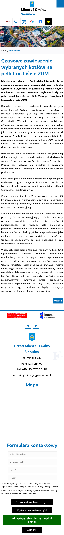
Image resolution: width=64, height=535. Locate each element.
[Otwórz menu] (60, 3)
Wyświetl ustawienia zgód (32, 510)
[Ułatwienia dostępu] (48, 21)
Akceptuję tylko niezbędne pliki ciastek (32, 520)
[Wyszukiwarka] (16, 21)
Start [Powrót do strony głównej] (3, 50)
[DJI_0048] (32, 36)
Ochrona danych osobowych (32, 502)
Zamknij (32, 529)
